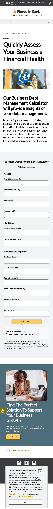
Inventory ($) (8, 200)
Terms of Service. (27, 496)
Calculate (26, 321)
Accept (25, 502)
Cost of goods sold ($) (12, 267)
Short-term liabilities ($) (12, 229)
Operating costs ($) (11, 278)
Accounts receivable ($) (12, 190)
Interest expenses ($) (11, 299)
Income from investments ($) (14, 289)
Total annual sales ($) (11, 257)
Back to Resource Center (17, 33)
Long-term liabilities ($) (12, 239)
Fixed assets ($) (9, 211)
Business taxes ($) (10, 310)
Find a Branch (50, 3)
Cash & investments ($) (12, 179)
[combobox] (23, 22)
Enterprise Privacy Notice (18, 494)
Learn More (13, 437)
